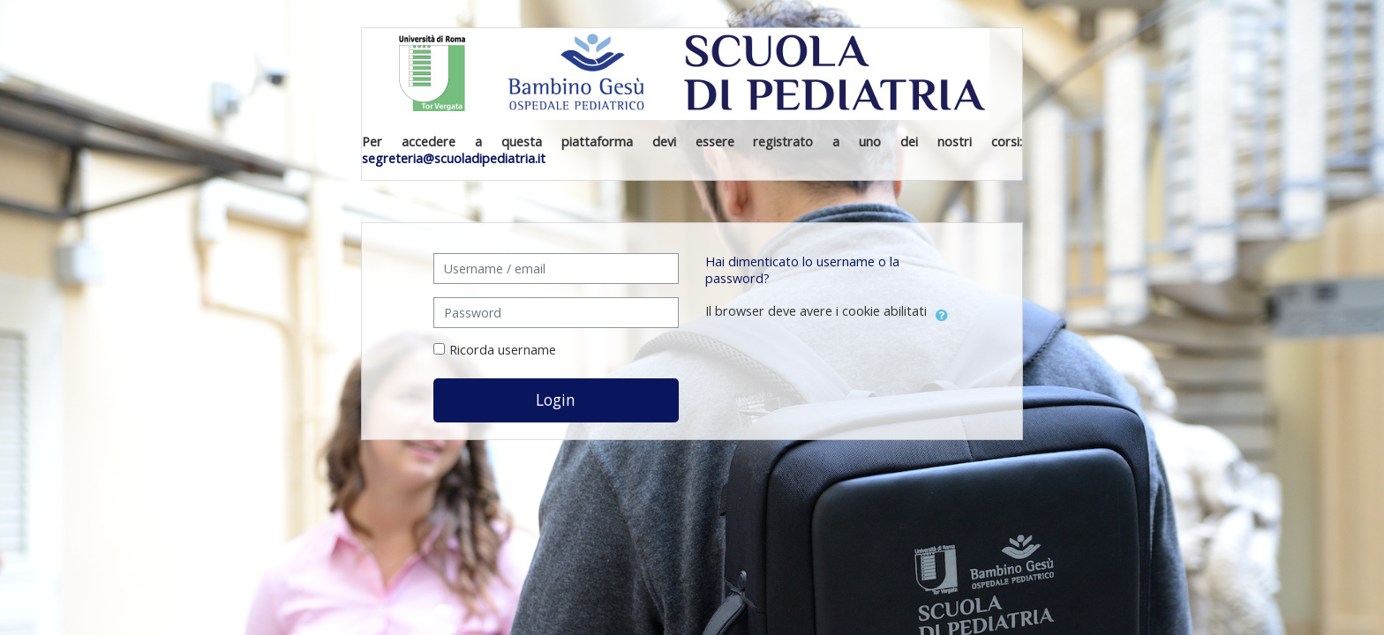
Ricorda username (502, 349)
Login (555, 399)
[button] (942, 312)
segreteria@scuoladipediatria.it (453, 158)
